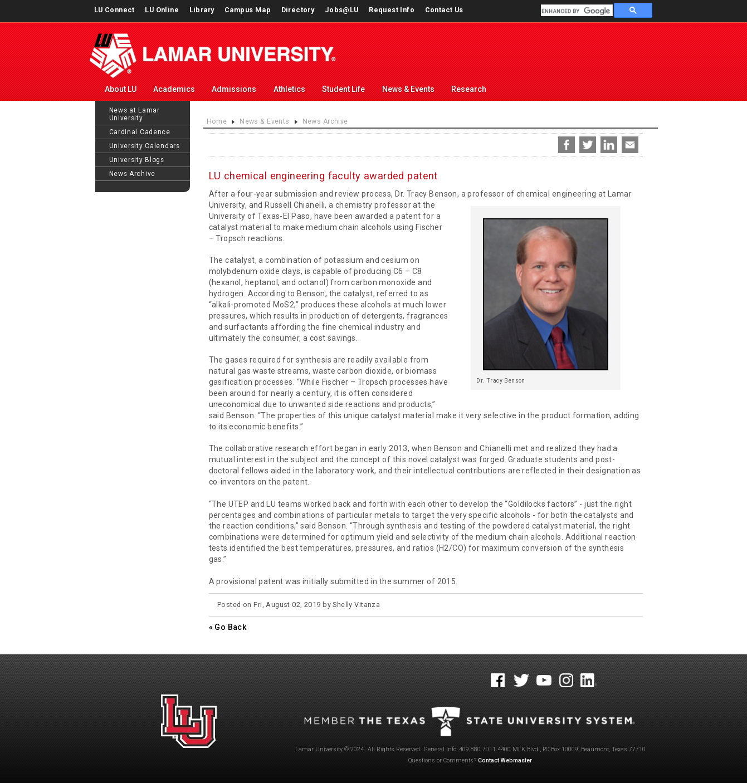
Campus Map (247, 10)
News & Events (408, 89)
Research (468, 89)
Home (217, 121)
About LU (120, 89)
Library (201, 10)
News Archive (132, 174)
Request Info (391, 10)
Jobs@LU (342, 10)
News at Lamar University (134, 114)
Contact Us (444, 10)
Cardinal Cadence (139, 132)
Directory (298, 10)
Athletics (289, 89)
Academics (174, 89)
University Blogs (136, 160)
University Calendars (144, 146)
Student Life (343, 89)
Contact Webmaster (505, 760)
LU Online (162, 10)
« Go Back (228, 627)
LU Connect (114, 10)
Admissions (234, 89)
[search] (575, 11)
